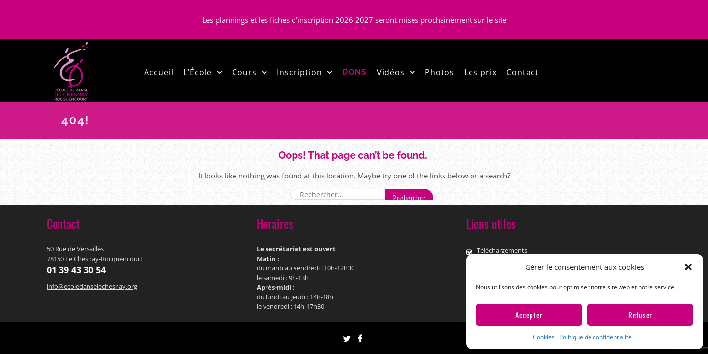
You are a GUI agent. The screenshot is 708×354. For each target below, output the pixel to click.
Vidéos (391, 72)
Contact (522, 72)
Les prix (480, 72)
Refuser (640, 314)
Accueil (159, 72)
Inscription (299, 72)
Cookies (544, 337)
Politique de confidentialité (596, 337)
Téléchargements (502, 250)
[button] (688, 267)
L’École (197, 72)
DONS (354, 72)
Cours (244, 72)
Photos (439, 72)
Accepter (529, 314)
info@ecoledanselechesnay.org (92, 286)
